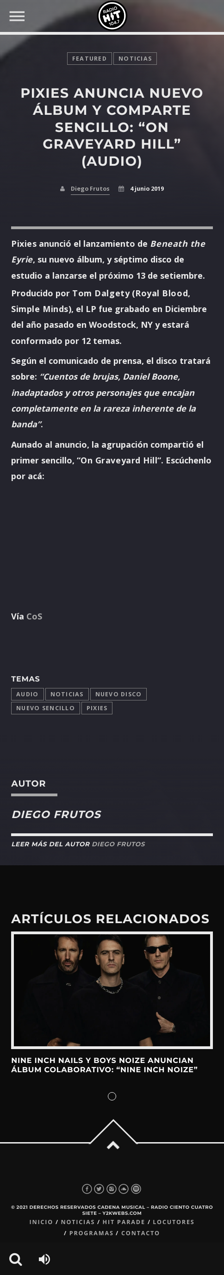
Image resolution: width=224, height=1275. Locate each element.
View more (112, 990)
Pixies (97, 708)
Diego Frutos (90, 189)
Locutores (173, 1222)
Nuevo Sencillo (45, 708)
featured (89, 58)
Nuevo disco (118, 694)
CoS (34, 616)
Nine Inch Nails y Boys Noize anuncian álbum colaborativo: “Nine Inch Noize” (104, 1065)
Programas (91, 1233)
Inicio (41, 1222)
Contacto (140, 1233)
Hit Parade (124, 1222)
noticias (135, 58)
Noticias (67, 694)
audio (27, 694)
